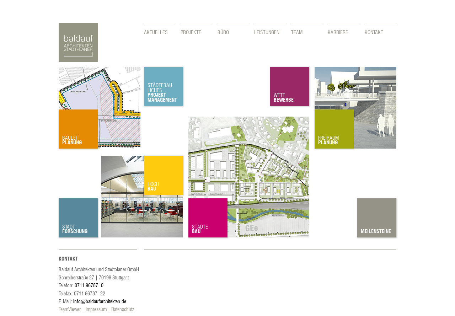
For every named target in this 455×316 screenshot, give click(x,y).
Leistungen (266, 32)
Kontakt (374, 32)
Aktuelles (156, 32)
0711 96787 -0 (89, 285)
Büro (223, 32)
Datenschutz (122, 309)
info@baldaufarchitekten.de (99, 301)
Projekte (191, 32)
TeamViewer (70, 309)
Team (297, 32)
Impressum (96, 309)
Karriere (338, 32)
